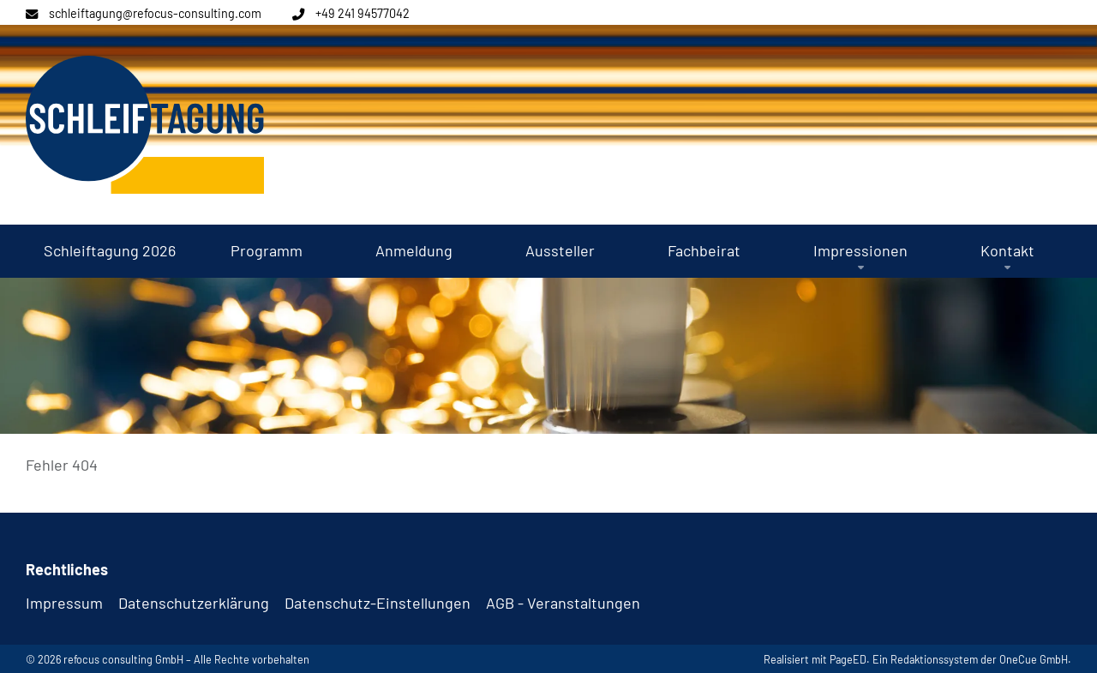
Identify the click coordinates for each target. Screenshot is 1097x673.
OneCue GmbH (1033, 659)
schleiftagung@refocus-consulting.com (155, 13)
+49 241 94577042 (362, 13)
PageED (848, 659)
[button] (860, 251)
